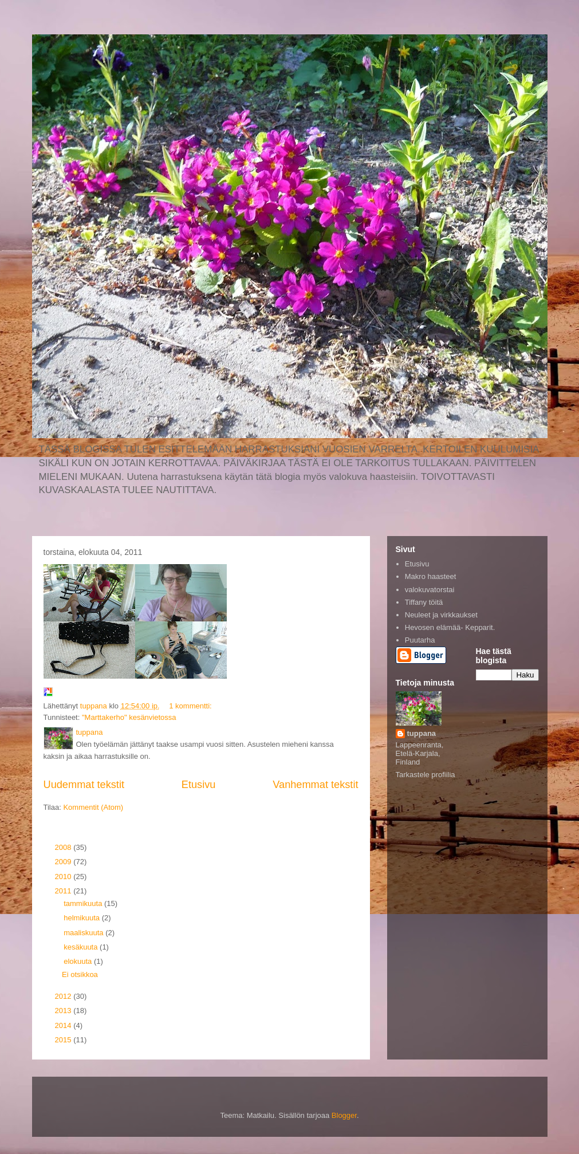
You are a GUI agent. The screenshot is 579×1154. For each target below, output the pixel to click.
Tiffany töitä (424, 602)
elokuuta (79, 961)
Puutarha (420, 640)
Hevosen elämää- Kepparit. (450, 627)
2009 (64, 861)
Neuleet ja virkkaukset (441, 615)
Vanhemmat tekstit (315, 784)
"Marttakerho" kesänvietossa (129, 717)
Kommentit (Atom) (93, 807)
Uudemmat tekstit (84, 784)
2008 (64, 847)
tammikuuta (84, 903)
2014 (64, 1025)
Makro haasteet (430, 576)
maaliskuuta (84, 932)
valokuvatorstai (430, 589)
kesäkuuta (82, 947)
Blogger (344, 1115)
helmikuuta (82, 917)
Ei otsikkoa (80, 974)
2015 (64, 1039)
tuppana (421, 733)
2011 (64, 891)
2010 (64, 876)
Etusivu (199, 784)
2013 (64, 1010)
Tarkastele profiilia (425, 774)
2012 (64, 996)
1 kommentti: (191, 706)
